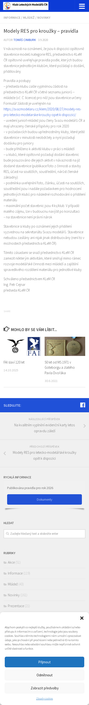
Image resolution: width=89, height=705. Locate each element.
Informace (12, 17)
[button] (82, 618)
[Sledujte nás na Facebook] (82, 405)
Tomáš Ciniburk (25, 40)
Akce (11, 562)
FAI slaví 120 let (14, 362)
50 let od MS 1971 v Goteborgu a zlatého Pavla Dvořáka (60, 367)
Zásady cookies (44, 698)
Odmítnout (45, 675)
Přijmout (44, 662)
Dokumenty (44, 499)
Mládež (29, 17)
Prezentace (16, 606)
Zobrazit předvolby (45, 688)
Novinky (43, 17)
